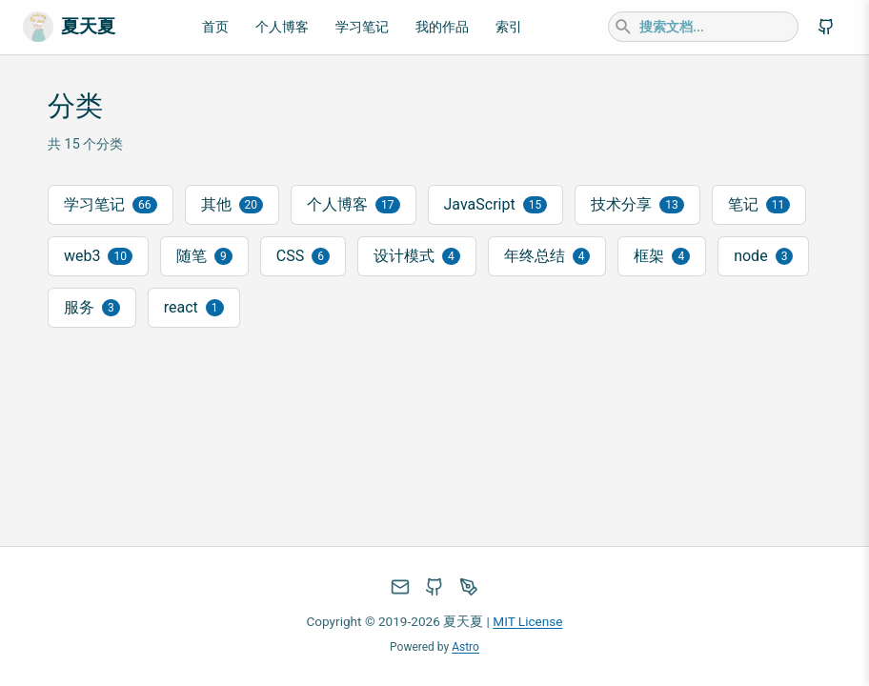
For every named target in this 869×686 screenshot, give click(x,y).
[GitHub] (826, 26)
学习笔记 (362, 27)
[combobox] (703, 26)
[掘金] (468, 586)
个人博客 (282, 27)
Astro (465, 647)
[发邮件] (400, 586)
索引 (508, 27)
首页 (215, 27)
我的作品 (442, 27)
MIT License (527, 621)
